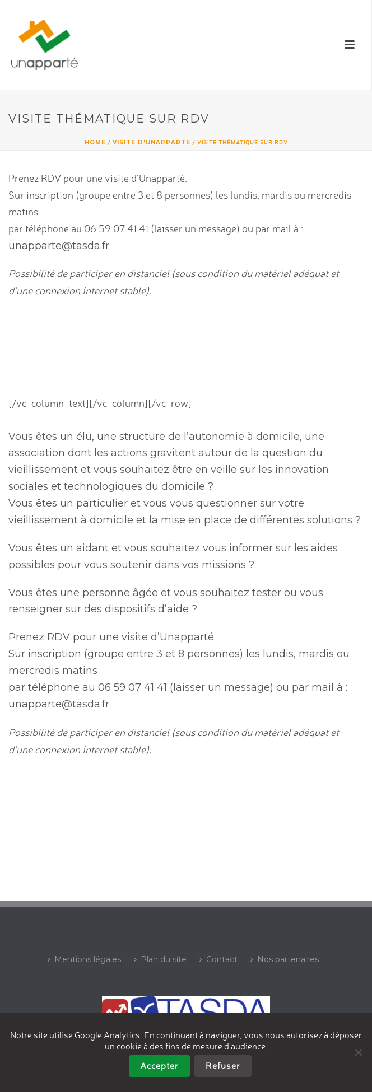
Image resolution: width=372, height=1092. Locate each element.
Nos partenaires (284, 959)
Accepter (159, 1065)
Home (95, 142)
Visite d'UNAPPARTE (151, 142)
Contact (218, 959)
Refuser (223, 1065)
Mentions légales (84, 959)
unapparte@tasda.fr (58, 246)
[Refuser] (358, 1052)
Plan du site (160, 959)
